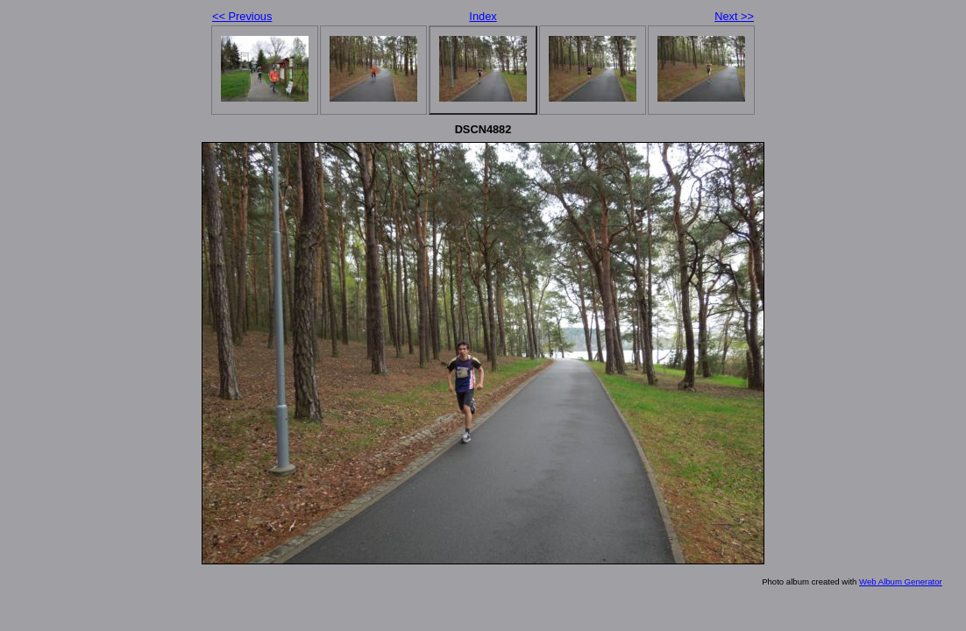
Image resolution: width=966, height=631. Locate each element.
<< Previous (242, 16)
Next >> (734, 16)
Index (482, 16)
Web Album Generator (900, 581)
